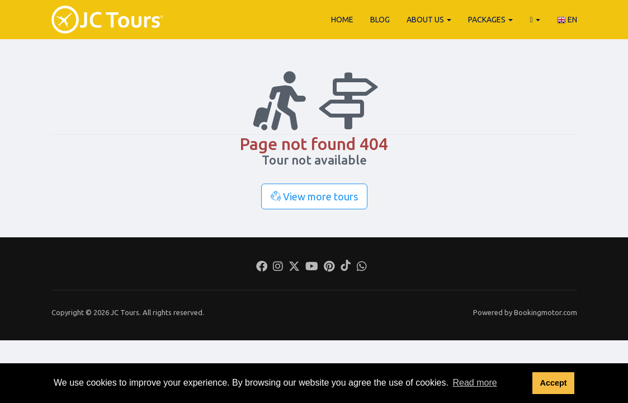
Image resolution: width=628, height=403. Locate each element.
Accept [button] (553, 382)
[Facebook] (261, 267)
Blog (380, 19)
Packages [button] (490, 19)
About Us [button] (429, 19)
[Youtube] (311, 267)
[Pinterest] (329, 267)
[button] (534, 19)
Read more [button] (474, 382)
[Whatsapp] (362, 267)
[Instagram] (278, 267)
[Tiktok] (345, 267)
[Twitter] (294, 267)
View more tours (314, 196)
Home (342, 19)
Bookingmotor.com (545, 312)
